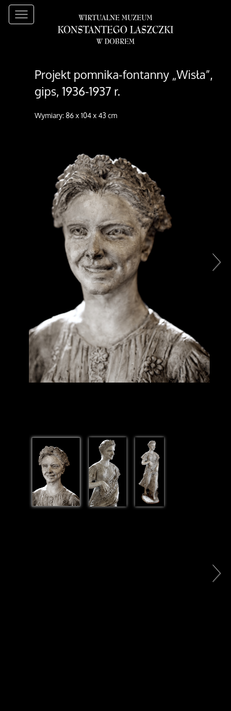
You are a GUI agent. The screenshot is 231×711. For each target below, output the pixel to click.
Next (213, 261)
